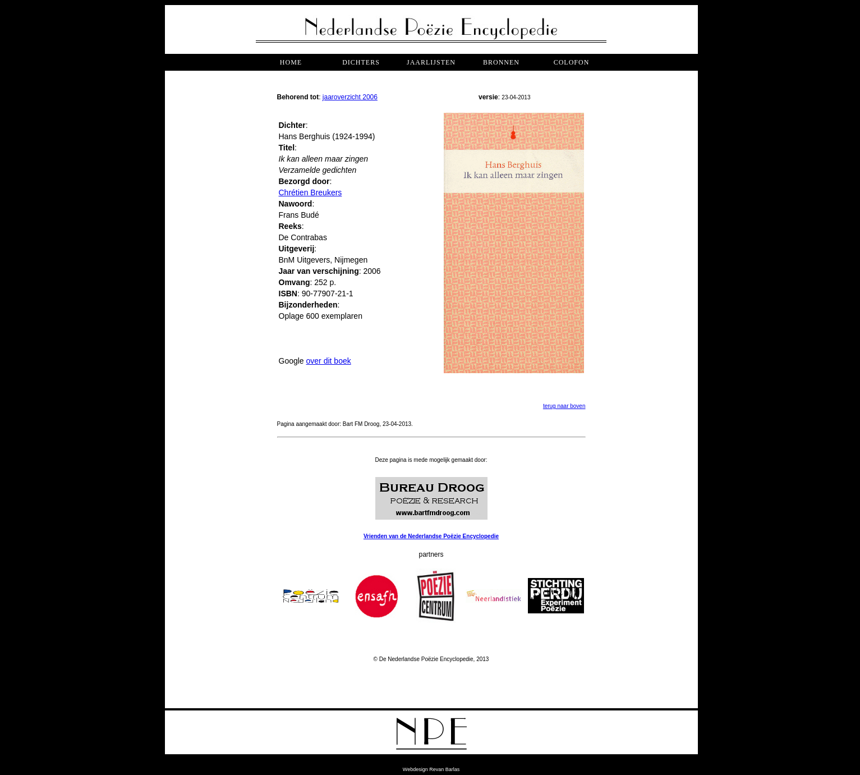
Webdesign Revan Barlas (431, 769)
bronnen (501, 62)
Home (291, 62)
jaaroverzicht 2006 (350, 97)
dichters (361, 62)
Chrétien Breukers (310, 192)
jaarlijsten (431, 62)
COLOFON (572, 62)
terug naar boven (564, 406)
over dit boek (328, 360)
